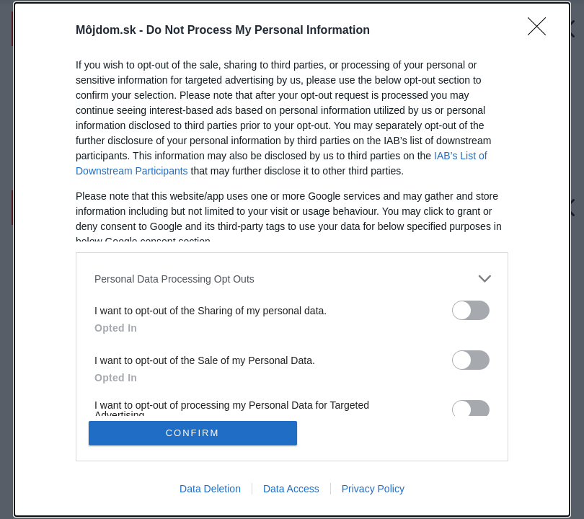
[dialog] (292, 259)
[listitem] (292, 278)
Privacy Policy (373, 488)
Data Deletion (210, 488)
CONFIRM (193, 432)
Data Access (291, 488)
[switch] (471, 310)
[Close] (541, 31)
